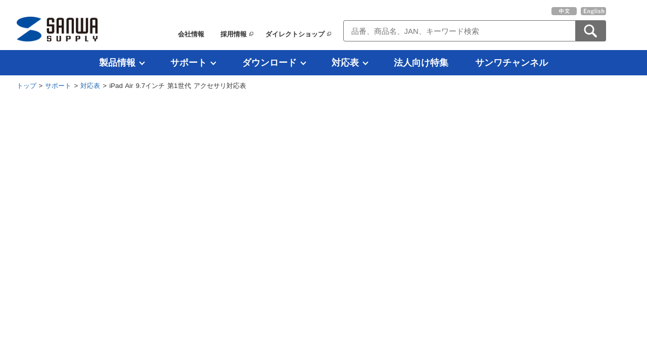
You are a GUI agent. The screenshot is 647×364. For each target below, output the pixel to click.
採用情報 (233, 34)
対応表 (345, 63)
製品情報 (117, 63)
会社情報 (191, 34)
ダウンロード (269, 63)
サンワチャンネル (511, 63)
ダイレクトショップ (295, 34)
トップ (26, 85)
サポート (188, 63)
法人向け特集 (421, 63)
